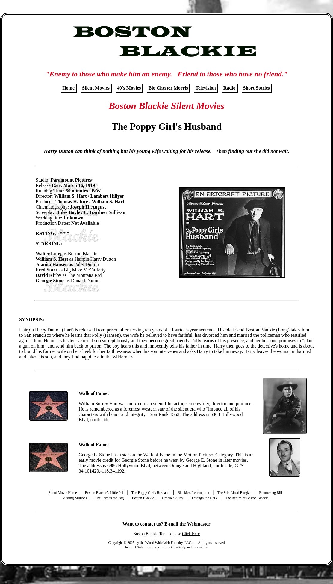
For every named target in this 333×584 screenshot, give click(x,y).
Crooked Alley (172, 498)
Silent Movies (96, 87)
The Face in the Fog (109, 498)
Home (68, 87)
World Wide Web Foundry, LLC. (168, 543)
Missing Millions (74, 498)
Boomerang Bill (270, 493)
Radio (229, 87)
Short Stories (256, 87)
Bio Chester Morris (168, 87)
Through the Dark (204, 498)
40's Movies (129, 87)
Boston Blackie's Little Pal (104, 493)
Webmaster (198, 523)
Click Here (191, 534)
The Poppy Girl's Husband (150, 493)
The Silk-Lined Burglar (234, 493)
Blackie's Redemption (193, 493)
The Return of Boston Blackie (246, 498)
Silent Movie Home (63, 493)
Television (206, 87)
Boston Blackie (143, 498)
